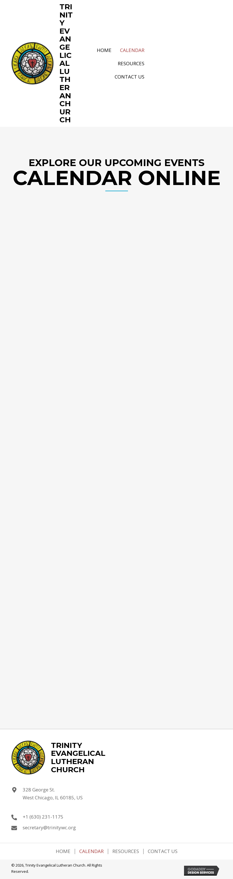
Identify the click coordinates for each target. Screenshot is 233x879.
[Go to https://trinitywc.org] (42, 63)
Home (63, 851)
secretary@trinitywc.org (49, 827)
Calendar (91, 851)
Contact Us (163, 851)
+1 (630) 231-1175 (43, 816)
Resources (125, 851)
